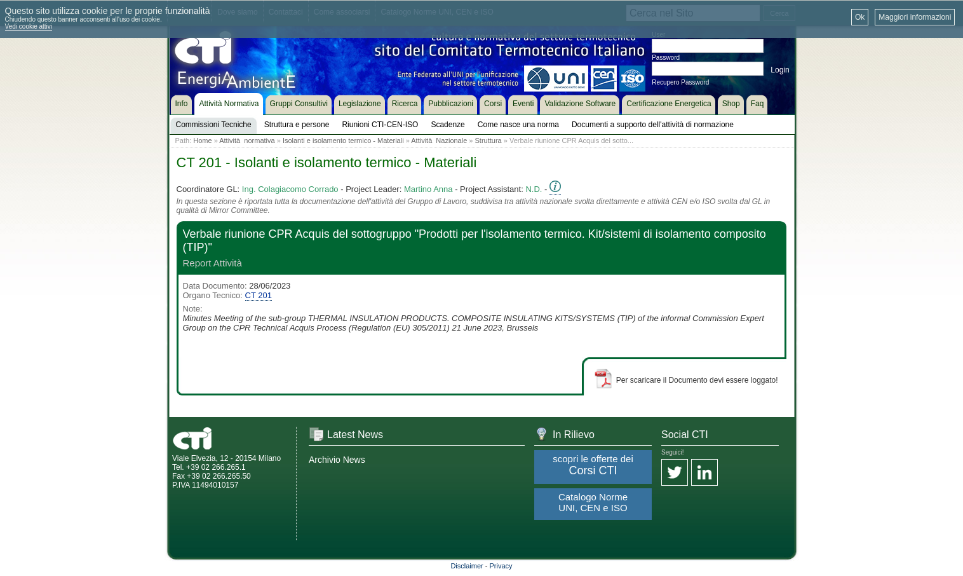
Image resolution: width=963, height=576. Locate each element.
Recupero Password (680, 82)
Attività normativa (246, 140)
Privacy (501, 566)
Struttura (488, 140)
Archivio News (337, 460)
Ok (860, 17)
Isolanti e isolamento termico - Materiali (343, 140)
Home (202, 140)
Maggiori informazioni (915, 17)
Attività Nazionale (439, 140)
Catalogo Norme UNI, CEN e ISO (593, 502)
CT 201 (258, 295)
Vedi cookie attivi (29, 26)
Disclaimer (466, 566)
